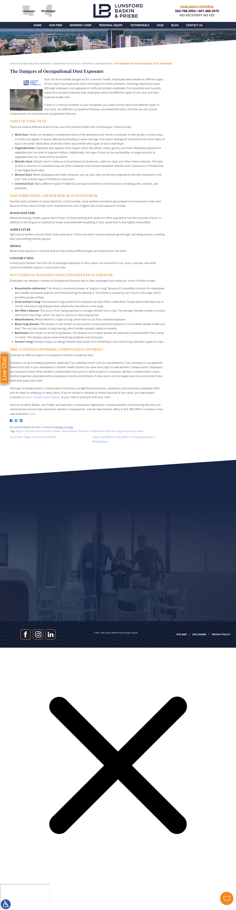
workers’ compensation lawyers (41, 397)
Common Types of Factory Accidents (34, 437)
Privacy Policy (221, 634)
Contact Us (194, 25)
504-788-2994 (185, 11)
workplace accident (132, 431)
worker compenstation (65, 431)
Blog (174, 25)
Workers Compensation (97, 63)
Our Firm (55, 25)
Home (37, 25)
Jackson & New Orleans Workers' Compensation (40, 63)
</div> (25, 896)
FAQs (160, 25)
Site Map (181, 634)
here (32, 414)
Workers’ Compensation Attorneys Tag (100, 431)
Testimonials (139, 25)
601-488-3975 (209, 11)
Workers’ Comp (80, 25)
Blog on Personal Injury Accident (33, 431)
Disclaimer (199, 634)
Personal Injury (111, 25)
